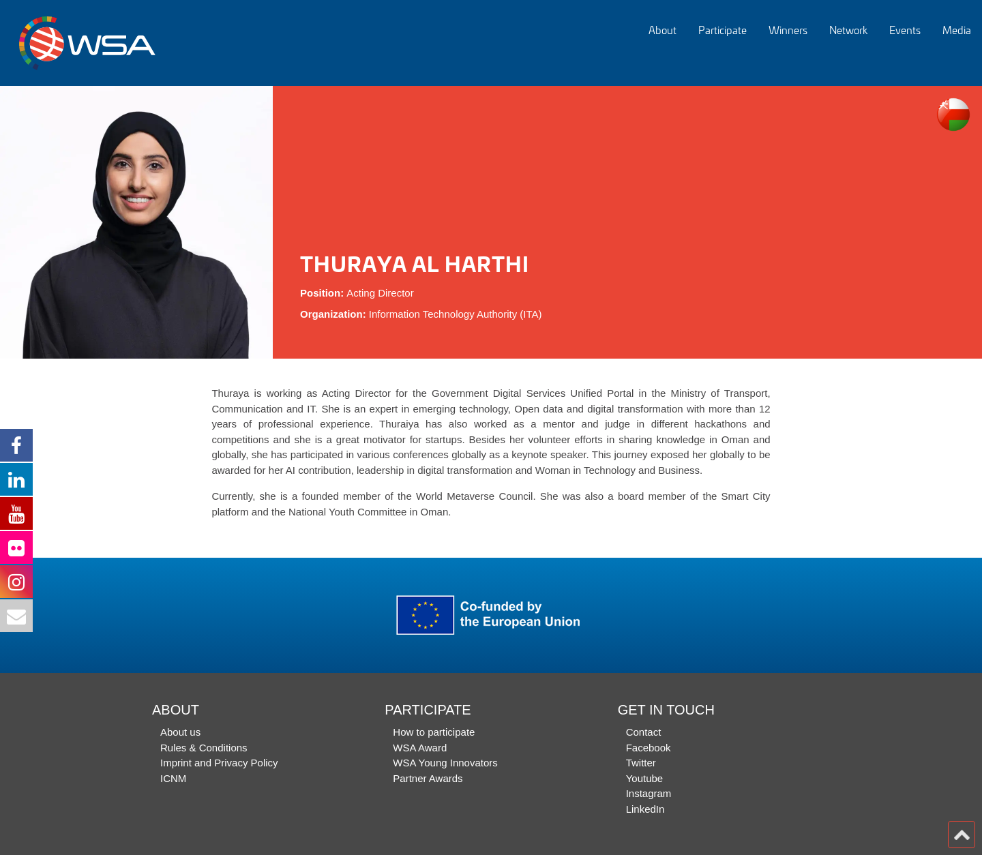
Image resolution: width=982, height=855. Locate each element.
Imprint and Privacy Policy (219, 762)
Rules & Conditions (204, 747)
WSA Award (420, 747)
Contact (643, 732)
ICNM (173, 778)
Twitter (641, 762)
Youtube (645, 778)
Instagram (649, 793)
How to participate (434, 732)
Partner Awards (427, 778)
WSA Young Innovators (445, 762)
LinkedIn (645, 809)
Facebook (648, 747)
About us (180, 732)
